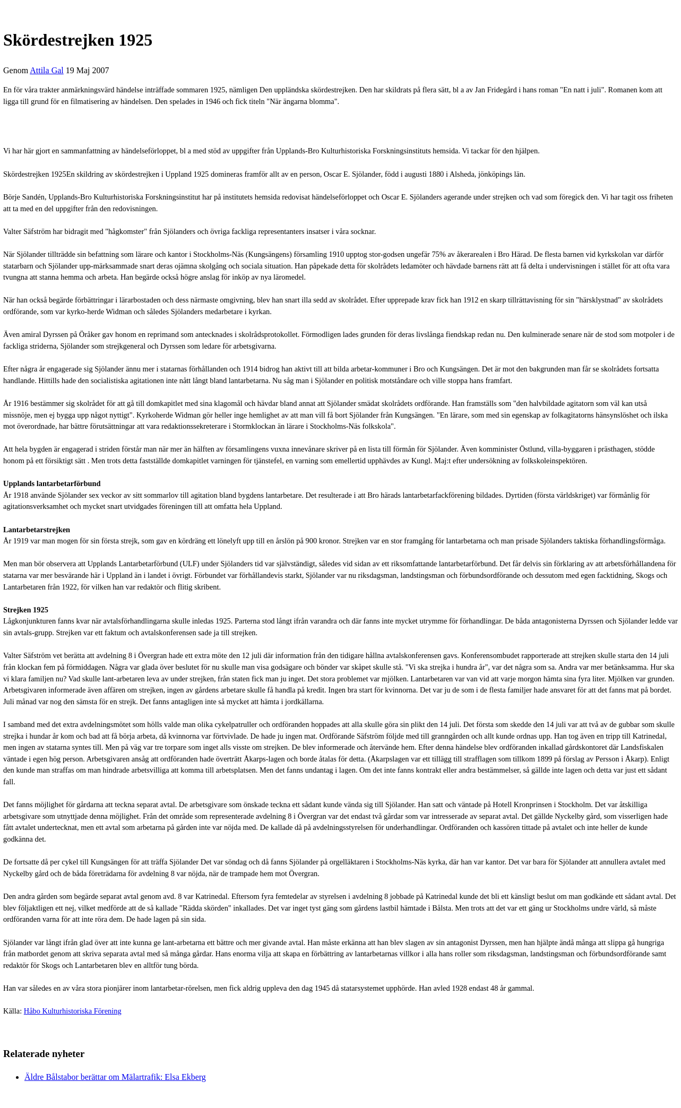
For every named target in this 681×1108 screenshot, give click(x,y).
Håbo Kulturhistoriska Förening (73, 1011)
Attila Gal (47, 70)
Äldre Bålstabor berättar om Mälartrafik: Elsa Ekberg (115, 1076)
